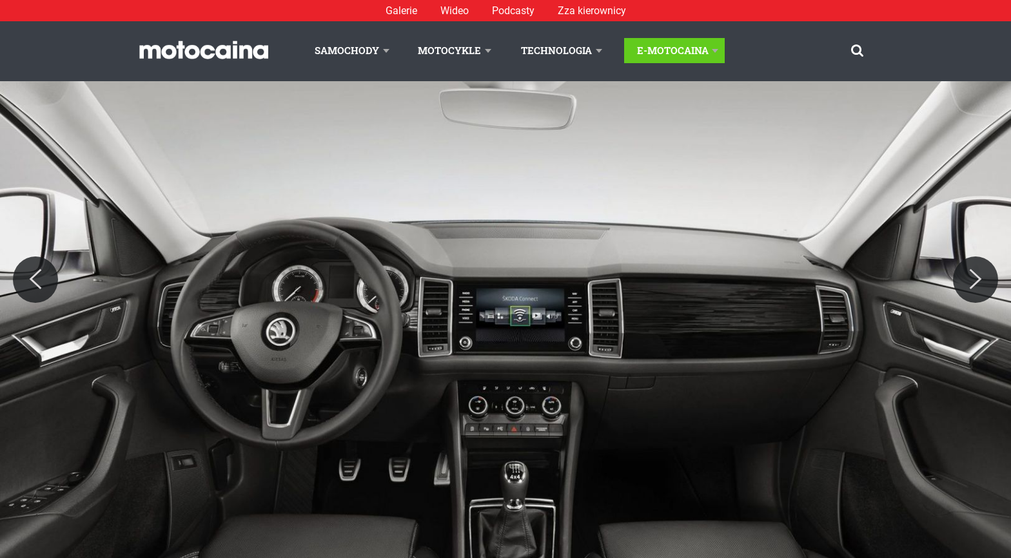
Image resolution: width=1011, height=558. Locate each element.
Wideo (454, 11)
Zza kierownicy (592, 11)
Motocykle (449, 50)
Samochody (347, 50)
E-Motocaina (673, 50)
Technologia (556, 50)
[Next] (975, 279)
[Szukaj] (857, 50)
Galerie (401, 11)
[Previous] (35, 279)
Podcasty (513, 11)
